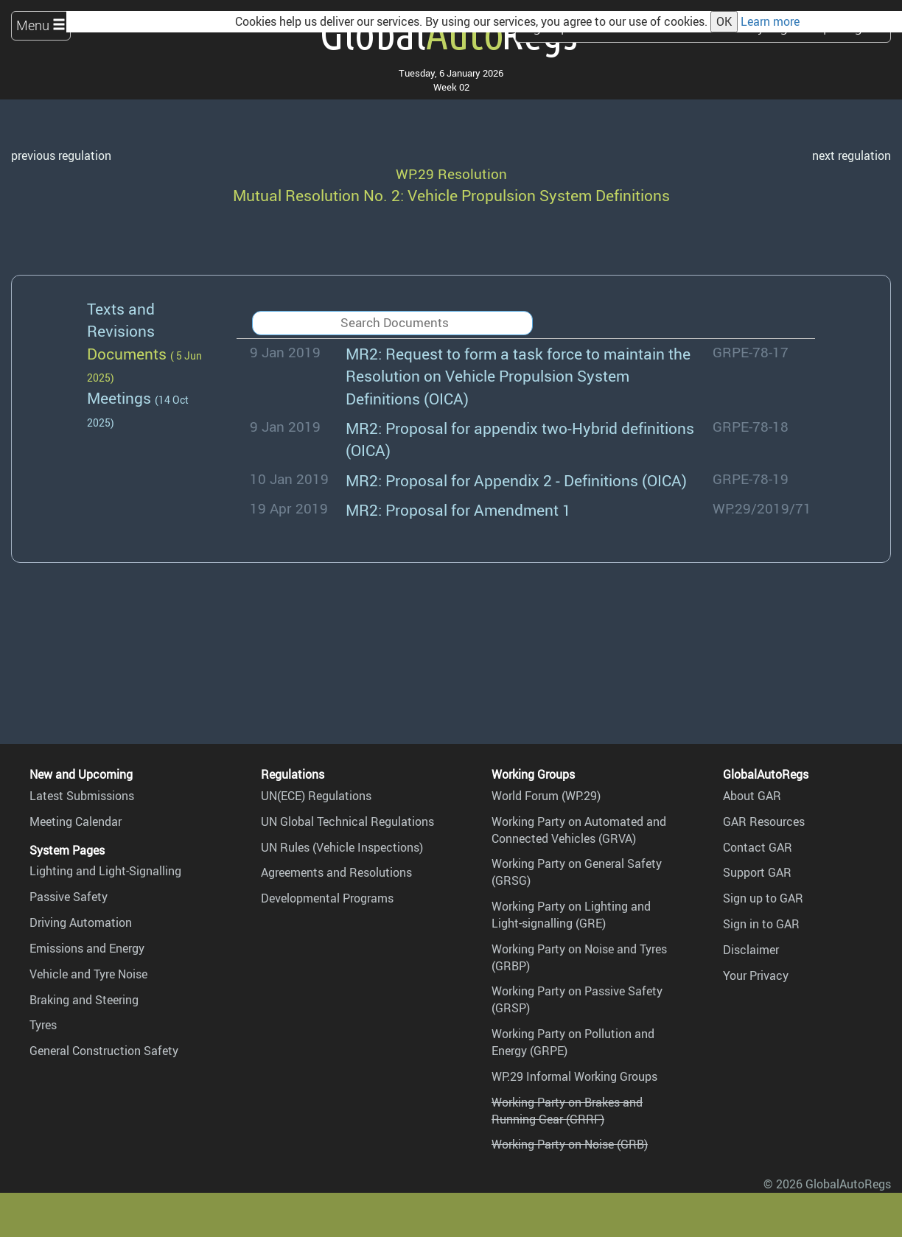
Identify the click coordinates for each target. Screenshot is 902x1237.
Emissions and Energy (86, 948)
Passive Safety (68, 897)
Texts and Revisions (121, 319)
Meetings (119, 397)
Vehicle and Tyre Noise (88, 974)
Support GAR (757, 872)
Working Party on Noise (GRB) (570, 1144)
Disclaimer (751, 950)
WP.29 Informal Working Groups (574, 1076)
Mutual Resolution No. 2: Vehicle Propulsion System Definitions (451, 195)
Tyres (43, 1025)
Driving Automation (80, 922)
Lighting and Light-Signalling (105, 871)
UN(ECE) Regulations (316, 796)
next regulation (851, 155)
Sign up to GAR (763, 898)
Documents (127, 353)
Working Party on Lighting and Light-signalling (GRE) (571, 914)
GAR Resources (764, 821)
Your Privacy (756, 975)
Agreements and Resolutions (336, 872)
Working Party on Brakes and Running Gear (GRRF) (567, 1110)
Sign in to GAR (761, 924)
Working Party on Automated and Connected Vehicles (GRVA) (579, 830)
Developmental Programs (327, 898)
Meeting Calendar (75, 821)
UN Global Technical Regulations (347, 821)
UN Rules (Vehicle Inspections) (342, 847)
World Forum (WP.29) (546, 796)
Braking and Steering (84, 1000)
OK (724, 21)
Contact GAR (757, 847)
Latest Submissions (81, 796)
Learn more (770, 21)
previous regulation (61, 155)
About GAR (752, 796)
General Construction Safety (103, 1050)
